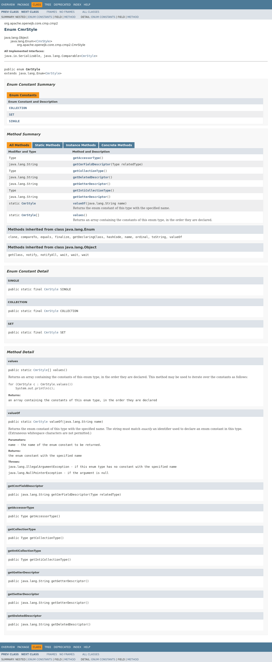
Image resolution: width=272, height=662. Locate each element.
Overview (8, 4)
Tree (48, 4)
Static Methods (47, 145)
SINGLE (14, 121)
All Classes (90, 11)
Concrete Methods (117, 145)
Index (77, 4)
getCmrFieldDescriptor (92, 164)
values (78, 215)
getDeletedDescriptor (91, 177)
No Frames (67, 11)
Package (23, 4)
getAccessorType (86, 158)
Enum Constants (40, 17)
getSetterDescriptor (90, 196)
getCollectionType (88, 171)
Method (69, 17)
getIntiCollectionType (92, 190)
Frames (52, 11)
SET (11, 114)
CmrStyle (43, 41)
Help (87, 4)
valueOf (79, 203)
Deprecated (62, 4)
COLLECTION (18, 108)
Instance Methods (81, 145)
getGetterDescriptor (90, 184)
